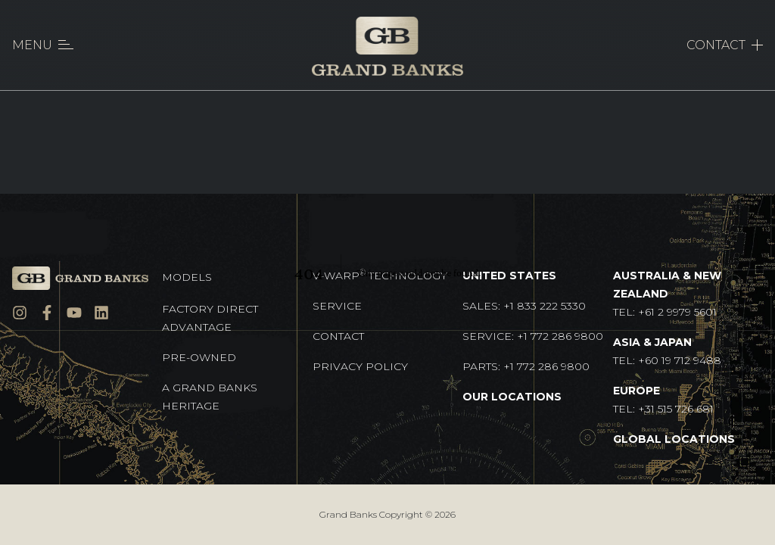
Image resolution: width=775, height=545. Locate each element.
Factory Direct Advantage (210, 318)
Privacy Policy (360, 366)
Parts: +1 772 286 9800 (526, 366)
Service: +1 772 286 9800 (532, 336)
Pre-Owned (199, 357)
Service (337, 306)
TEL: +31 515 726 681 (663, 400)
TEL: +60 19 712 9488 (667, 351)
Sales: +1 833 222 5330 (524, 306)
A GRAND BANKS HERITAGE (209, 397)
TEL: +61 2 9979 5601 (667, 294)
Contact (338, 336)
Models (187, 277)
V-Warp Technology (380, 275)
